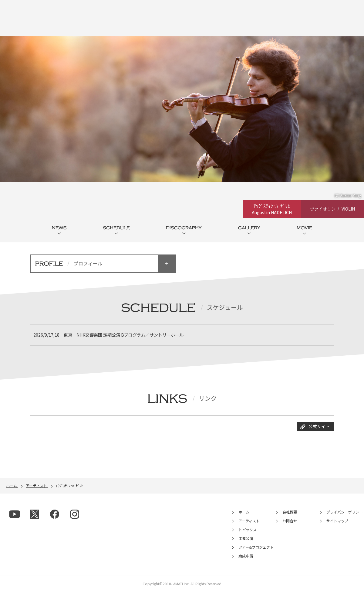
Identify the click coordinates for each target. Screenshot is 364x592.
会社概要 (289, 512)
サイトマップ (337, 521)
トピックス (247, 530)
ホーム (243, 512)
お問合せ (289, 521)
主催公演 (245, 539)
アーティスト (249, 521)
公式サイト (319, 427)
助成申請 (245, 556)
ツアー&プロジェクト (256, 547)
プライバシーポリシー (344, 512)
